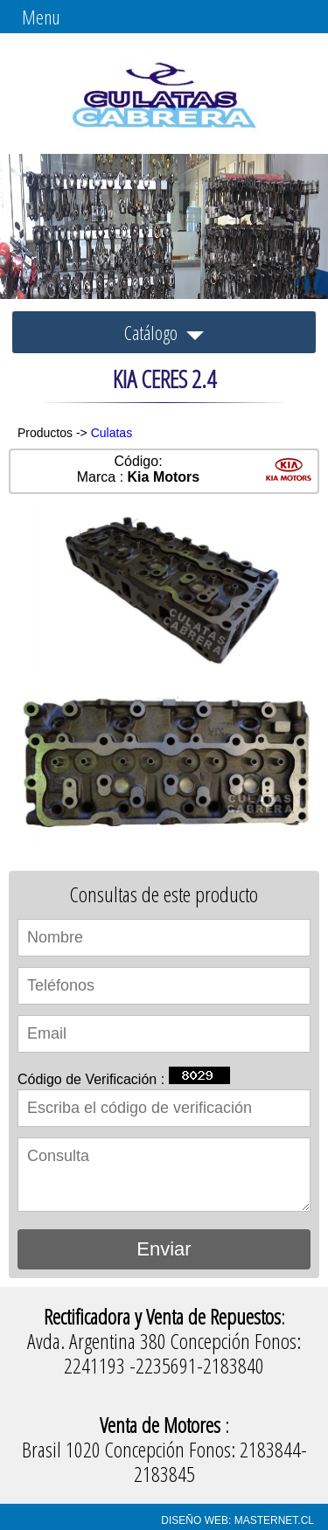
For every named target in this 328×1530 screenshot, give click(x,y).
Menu (41, 16)
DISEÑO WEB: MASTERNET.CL (237, 1520)
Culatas (111, 433)
